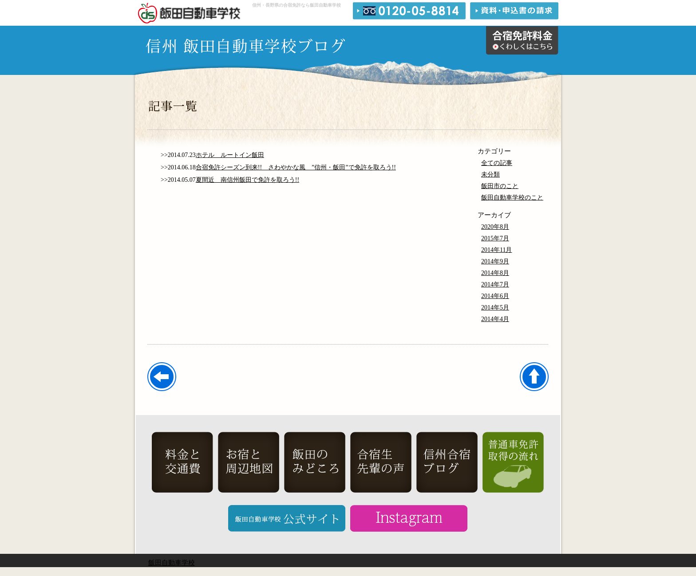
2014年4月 (495, 319)
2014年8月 (495, 273)
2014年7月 (495, 284)
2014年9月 (495, 261)
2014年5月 (495, 307)
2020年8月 (495, 226)
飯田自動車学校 (171, 562)
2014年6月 (495, 296)
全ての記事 (496, 163)
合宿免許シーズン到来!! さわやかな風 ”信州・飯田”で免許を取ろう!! (296, 167)
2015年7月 (495, 238)
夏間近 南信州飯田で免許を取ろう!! (247, 179)
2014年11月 (496, 250)
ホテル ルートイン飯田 (230, 155)
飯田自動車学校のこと (512, 197)
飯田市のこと (499, 186)
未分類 (490, 174)
